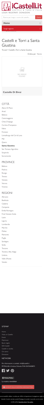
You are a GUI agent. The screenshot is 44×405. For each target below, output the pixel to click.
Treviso (4, 176)
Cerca (39, 17)
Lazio (4, 217)
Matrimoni (5, 340)
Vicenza (5, 186)
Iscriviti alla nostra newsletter (18, 387)
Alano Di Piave (7, 107)
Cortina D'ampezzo (9, 125)
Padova (4, 169)
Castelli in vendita (7, 348)
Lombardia (6, 224)
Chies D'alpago (7, 121)
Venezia (4, 179)
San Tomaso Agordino (10, 149)
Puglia (4, 238)
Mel (3, 138)
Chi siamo (5, 351)
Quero (4, 142)
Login (4, 12)
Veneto (4, 262)
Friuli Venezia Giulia (9, 214)
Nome (39, 53)
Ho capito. (30, 402)
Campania (5, 207)
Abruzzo (5, 196)
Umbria (4, 255)
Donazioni (24, 12)
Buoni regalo (6, 343)
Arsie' (4, 111)
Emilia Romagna (7, 210)
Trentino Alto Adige (9, 251)
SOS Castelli (6, 346)
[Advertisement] (22, 291)
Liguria (4, 220)
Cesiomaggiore (7, 118)
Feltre (4, 128)
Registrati (13, 12)
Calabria (5, 203)
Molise (4, 231)
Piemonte (5, 234)
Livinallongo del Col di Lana (12, 135)
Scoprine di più (23, 402)
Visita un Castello (7, 334)
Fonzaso (5, 131)
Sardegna (5, 241)
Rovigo (4, 173)
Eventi (4, 337)
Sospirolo (5, 152)
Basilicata (5, 200)
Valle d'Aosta (6, 258)
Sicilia (4, 244)
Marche (4, 227)
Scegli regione (8, 28)
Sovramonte (6, 155)
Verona (4, 183)
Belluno (4, 114)
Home (7, 22)
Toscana (5, 248)
